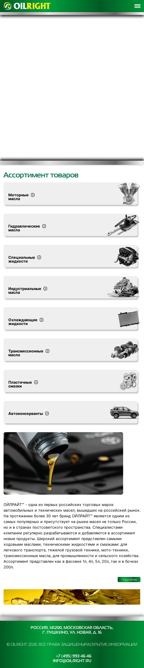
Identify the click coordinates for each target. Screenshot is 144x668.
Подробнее (129, 579)
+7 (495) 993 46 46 (73, 656)
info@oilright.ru (72, 660)
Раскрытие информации (110, 644)
